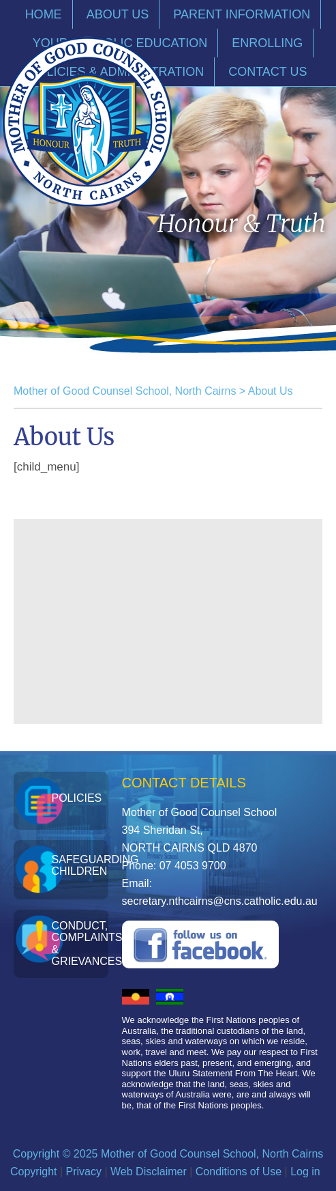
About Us (270, 391)
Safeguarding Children (79, 866)
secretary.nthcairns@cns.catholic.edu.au (220, 901)
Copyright (33, 1171)
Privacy (84, 1171)
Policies (76, 798)
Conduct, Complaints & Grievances (79, 944)
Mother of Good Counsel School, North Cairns (125, 391)
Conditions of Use (238, 1171)
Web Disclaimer (148, 1171)
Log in (305, 1171)
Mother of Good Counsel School (87, 121)
